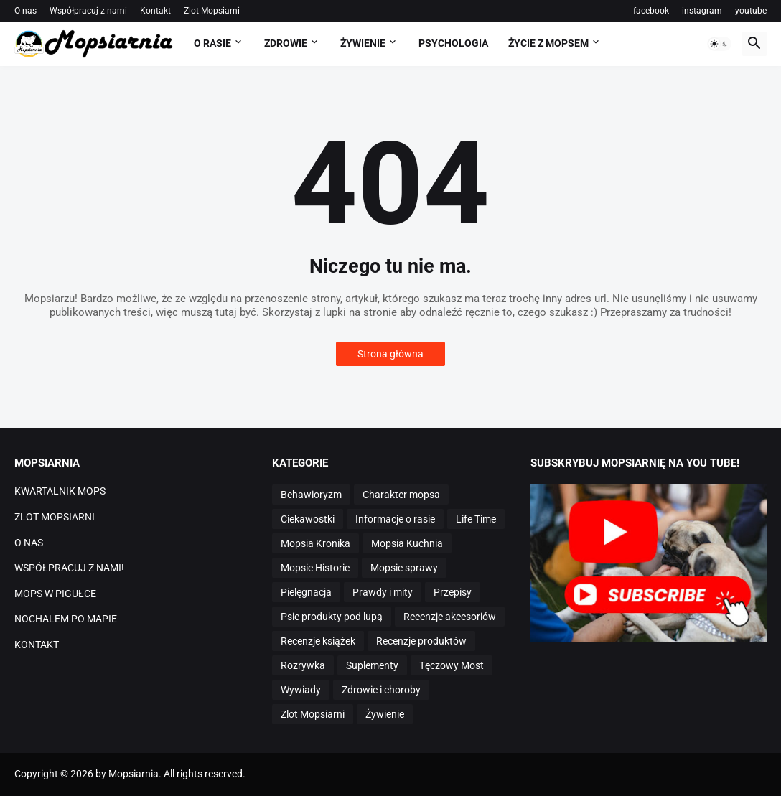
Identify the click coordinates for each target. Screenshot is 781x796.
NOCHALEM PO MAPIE (65, 618)
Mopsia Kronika (315, 543)
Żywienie (384, 714)
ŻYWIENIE (362, 43)
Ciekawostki (308, 519)
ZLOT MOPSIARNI (54, 517)
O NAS (28, 542)
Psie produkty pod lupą (332, 616)
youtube (751, 11)
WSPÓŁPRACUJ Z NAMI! (69, 567)
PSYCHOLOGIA (453, 43)
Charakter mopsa (401, 494)
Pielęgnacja (306, 592)
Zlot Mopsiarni (212, 11)
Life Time (476, 519)
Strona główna (390, 354)
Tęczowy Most (451, 665)
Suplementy (372, 665)
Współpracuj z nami (88, 11)
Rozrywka (303, 665)
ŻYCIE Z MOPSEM (548, 43)
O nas (25, 11)
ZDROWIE (285, 43)
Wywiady (301, 690)
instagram (702, 11)
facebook (651, 11)
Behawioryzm (311, 494)
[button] (719, 44)
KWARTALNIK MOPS (60, 491)
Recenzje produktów (421, 641)
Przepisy (453, 592)
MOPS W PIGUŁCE (55, 593)
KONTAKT (36, 644)
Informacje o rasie (395, 519)
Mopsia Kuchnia (407, 543)
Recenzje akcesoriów (449, 616)
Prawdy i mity (382, 592)
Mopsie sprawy (404, 567)
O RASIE (212, 43)
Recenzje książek (318, 641)
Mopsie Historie (315, 567)
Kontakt (155, 11)
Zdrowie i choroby (381, 690)
